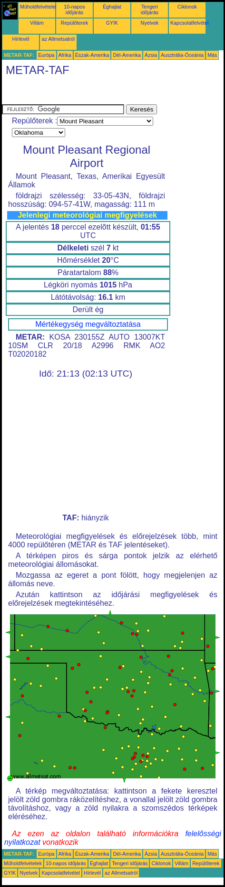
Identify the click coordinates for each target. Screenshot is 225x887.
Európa (46, 55)
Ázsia (151, 55)
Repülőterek (74, 23)
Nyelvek (150, 23)
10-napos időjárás (74, 9)
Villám (37, 23)
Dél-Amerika (127, 55)
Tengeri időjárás (149, 9)
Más (212, 55)
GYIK (112, 23)
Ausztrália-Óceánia (182, 55)
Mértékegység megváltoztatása (87, 324)
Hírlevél (20, 39)
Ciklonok (187, 6)
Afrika (65, 55)
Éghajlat (112, 6)
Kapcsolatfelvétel (189, 23)
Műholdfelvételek (39, 6)
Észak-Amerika (92, 55)
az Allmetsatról (58, 39)
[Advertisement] (78, 92)
